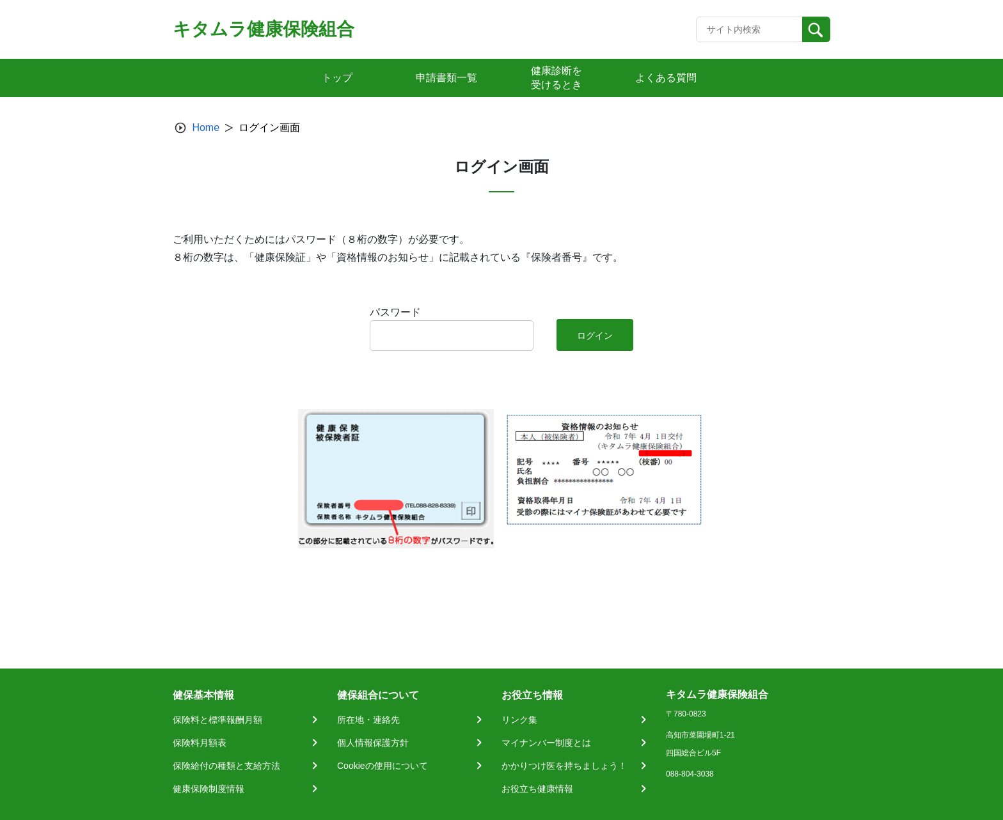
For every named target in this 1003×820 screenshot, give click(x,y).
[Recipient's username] (749, 29)
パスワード (395, 312)
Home (205, 127)
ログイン (595, 335)
